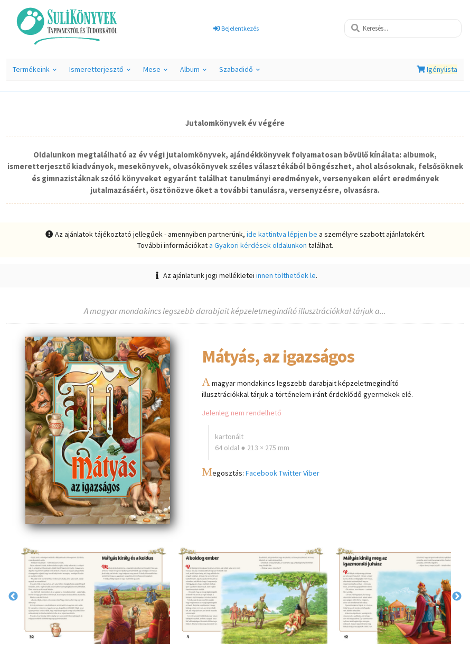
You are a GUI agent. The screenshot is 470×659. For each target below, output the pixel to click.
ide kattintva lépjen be (282, 234)
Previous (13, 596)
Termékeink (35, 72)
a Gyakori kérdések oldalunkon (258, 245)
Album (193, 72)
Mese (155, 72)
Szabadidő (239, 72)
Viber (311, 473)
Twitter (290, 473)
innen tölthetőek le (286, 275)
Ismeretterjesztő (100, 72)
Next (457, 596)
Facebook (261, 473)
